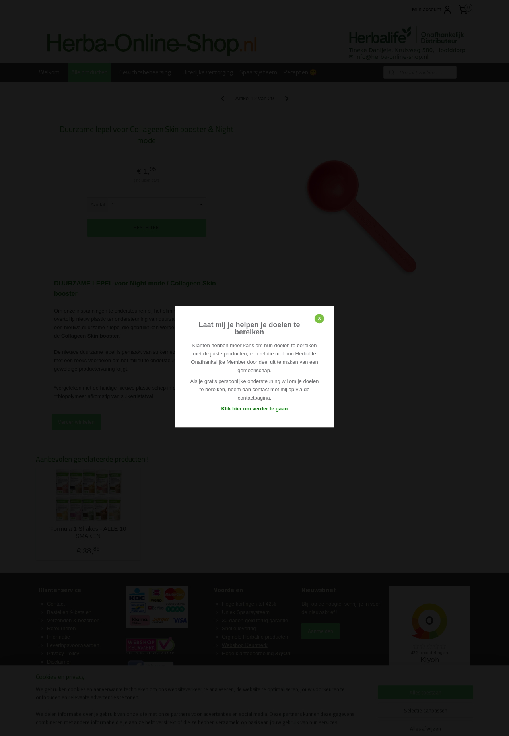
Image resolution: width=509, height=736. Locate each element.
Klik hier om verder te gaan (254, 409)
